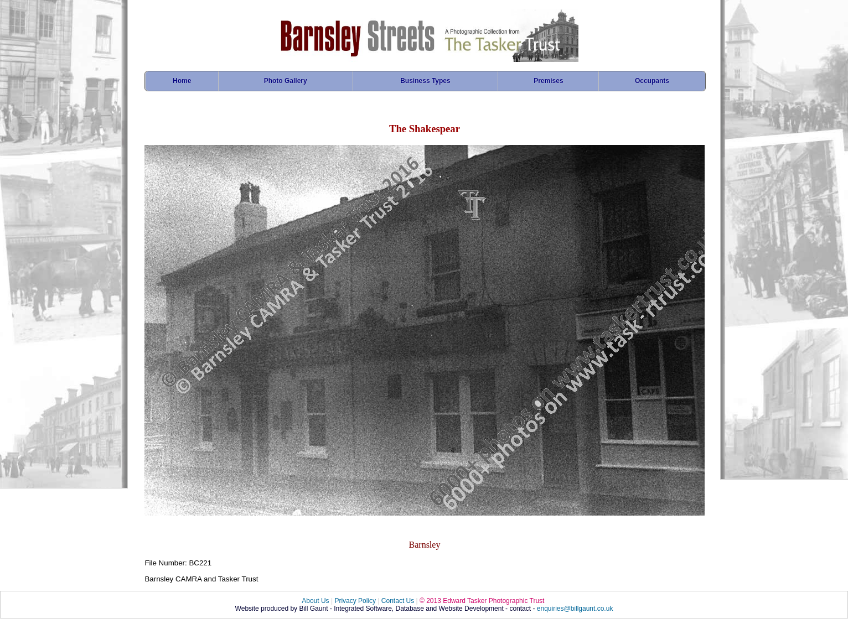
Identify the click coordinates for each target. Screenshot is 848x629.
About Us (315, 601)
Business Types (425, 81)
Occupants (652, 81)
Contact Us (397, 601)
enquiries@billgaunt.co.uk (575, 608)
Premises (548, 81)
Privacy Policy (355, 601)
